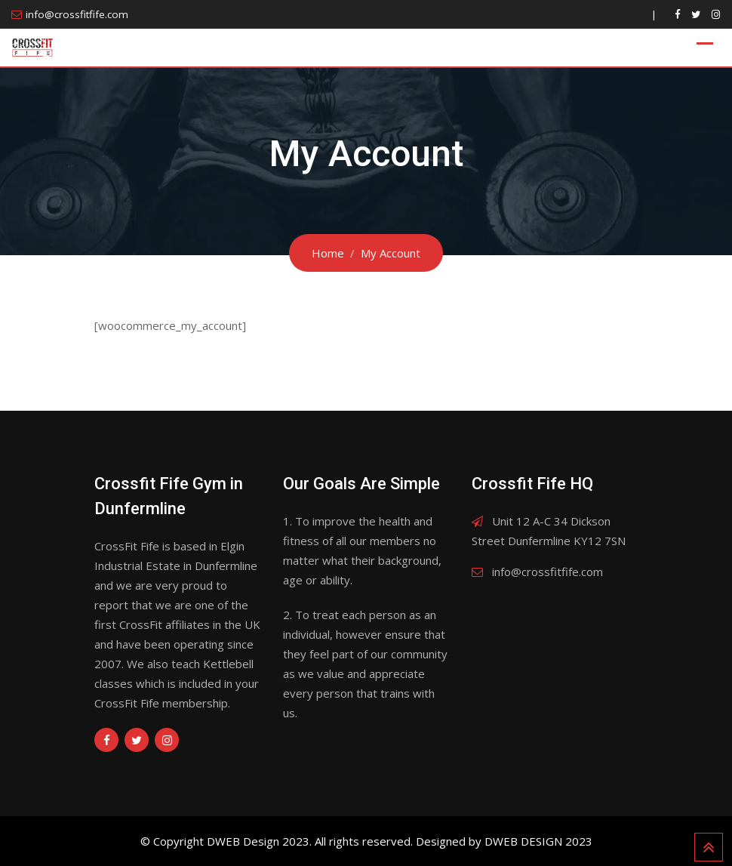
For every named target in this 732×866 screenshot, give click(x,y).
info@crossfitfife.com (77, 14)
